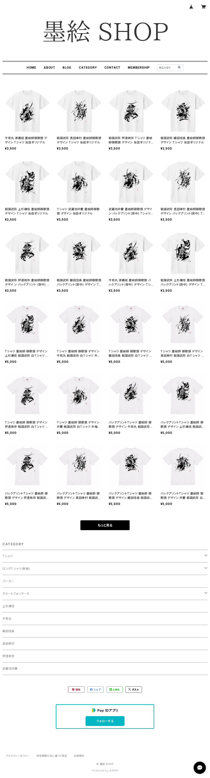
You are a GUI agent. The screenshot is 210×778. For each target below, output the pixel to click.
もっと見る (105, 525)
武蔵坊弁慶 (10, 668)
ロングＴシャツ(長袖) (16, 568)
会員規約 (79, 755)
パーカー (8, 581)
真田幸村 (8, 643)
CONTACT (112, 67)
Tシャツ (7, 556)
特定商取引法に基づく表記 (52, 755)
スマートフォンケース (16, 593)
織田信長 (8, 631)
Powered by (105, 770)
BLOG (67, 67)
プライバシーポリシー (18, 755)
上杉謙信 (8, 606)
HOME (31, 67)
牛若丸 (6, 618)
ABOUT (49, 67)
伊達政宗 (8, 656)
